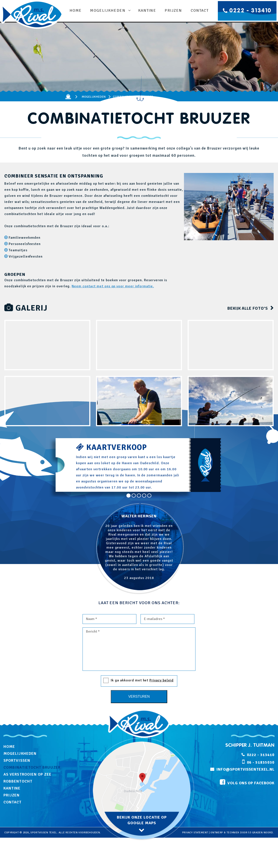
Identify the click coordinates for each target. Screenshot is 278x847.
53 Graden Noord (260, 832)
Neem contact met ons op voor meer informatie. (113, 286)
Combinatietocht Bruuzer (31, 767)
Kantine (146, 10)
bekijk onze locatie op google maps (142, 820)
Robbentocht (17, 781)
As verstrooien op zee (27, 774)
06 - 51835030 (261, 762)
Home (76, 10)
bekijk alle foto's (247, 308)
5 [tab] (149, 495)
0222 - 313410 (250, 11)
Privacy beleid (161, 680)
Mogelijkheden (108, 10)
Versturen (139, 696)
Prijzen (172, 10)
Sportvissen (16, 760)
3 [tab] (139, 495)
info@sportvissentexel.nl (245, 769)
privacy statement (195, 832)
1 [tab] (128, 495)
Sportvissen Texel (43, 832)
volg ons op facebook (250, 783)
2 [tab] (134, 495)
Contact (199, 10)
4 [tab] (144, 495)
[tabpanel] (139, 548)
